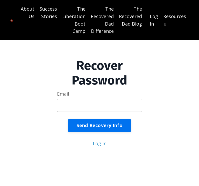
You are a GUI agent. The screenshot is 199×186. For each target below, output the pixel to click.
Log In (99, 143)
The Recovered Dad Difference (102, 20)
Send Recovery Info (99, 125)
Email (63, 94)
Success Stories (48, 12)
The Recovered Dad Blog (130, 16)
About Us (27, 12)
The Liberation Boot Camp (74, 20)
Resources (174, 20)
